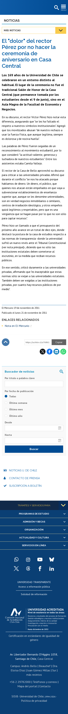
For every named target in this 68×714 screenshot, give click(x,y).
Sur (54, 670)
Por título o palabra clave (20, 378)
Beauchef (45, 666)
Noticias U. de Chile (23, 470)
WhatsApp (63, 351)
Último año (13, 416)
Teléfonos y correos (45, 682)
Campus (15, 666)
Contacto (45, 686)
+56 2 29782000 (20, 682)
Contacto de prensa (24, 478)
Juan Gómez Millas (38, 670)
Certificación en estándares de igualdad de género (34, 638)
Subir (5, 342)
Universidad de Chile (32, 696)
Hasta (8, 434)
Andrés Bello (29, 666)
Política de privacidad (34, 700)
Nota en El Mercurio (17, 325)
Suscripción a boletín (25, 485)
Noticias (12, 20)
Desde (8, 422)
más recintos (34, 674)
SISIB (15, 696)
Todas (10, 396)
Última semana (16, 403)
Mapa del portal (27, 686)
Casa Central (45, 659)
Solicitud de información (34, 594)
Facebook (49, 351)
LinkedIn (56, 351)
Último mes (14, 409)
